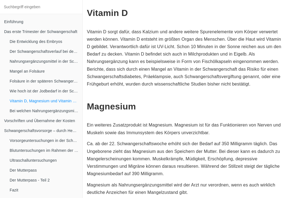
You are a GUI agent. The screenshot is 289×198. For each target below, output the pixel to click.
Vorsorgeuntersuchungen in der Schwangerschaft (46, 140)
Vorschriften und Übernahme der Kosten (39, 121)
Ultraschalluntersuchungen (33, 160)
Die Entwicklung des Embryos (36, 41)
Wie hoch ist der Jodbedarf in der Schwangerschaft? (46, 91)
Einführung (13, 22)
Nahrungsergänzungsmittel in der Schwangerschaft (46, 61)
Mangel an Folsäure (27, 71)
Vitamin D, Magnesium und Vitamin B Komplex (46, 101)
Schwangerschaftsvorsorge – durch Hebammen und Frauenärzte (43, 130)
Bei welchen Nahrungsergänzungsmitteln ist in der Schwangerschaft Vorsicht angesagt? (46, 111)
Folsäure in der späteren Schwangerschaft (46, 81)
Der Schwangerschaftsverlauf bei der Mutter (46, 51)
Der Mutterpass (23, 170)
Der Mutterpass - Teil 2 (30, 180)
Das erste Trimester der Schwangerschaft (40, 31)
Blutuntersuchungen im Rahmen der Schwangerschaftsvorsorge (46, 150)
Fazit (14, 190)
